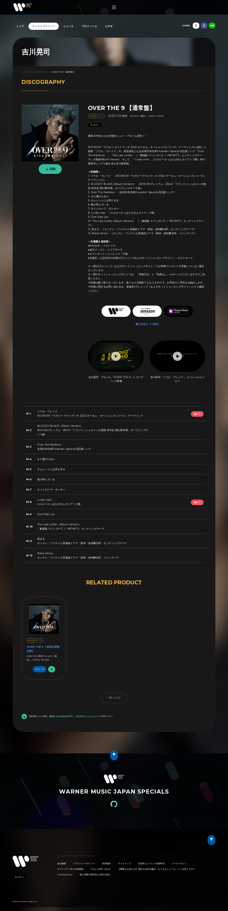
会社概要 (61, 863)
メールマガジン (179, 863)
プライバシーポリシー (84, 863)
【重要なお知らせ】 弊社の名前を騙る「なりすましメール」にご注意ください (156, 869)
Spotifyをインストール (86, 716)
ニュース (68, 26)
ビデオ (109, 26)
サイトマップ (124, 863)
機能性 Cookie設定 (58, 716)
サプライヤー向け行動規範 (70, 869)
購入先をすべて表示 (147, 324)
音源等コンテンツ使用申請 (151, 863)
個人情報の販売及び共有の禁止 (95, 874)
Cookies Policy (64, 874)
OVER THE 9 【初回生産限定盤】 (43, 648)
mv (197, 414)
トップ (20, 26)
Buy (40, 669)
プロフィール (89, 26)
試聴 (49, 169)
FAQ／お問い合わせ (101, 869)
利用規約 (106, 863)
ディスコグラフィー (43, 26)
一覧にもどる (114, 697)
